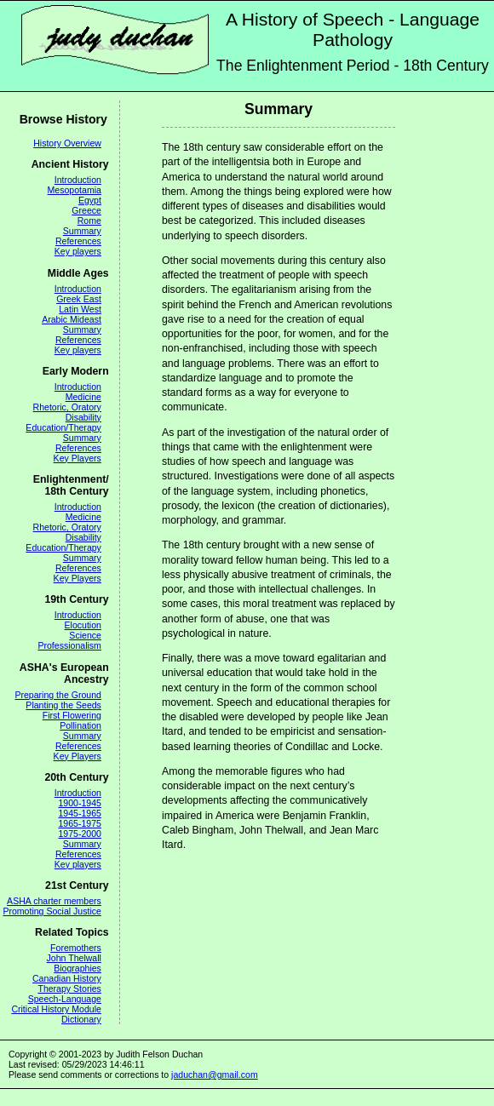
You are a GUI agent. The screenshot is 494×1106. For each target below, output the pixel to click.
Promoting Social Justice (52, 911)
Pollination (80, 725)
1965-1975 (79, 823)
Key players (78, 251)
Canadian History (66, 978)
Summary (82, 231)
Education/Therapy (63, 427)
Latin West (80, 309)
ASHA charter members (54, 901)
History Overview (67, 143)
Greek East (78, 299)
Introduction (78, 180)
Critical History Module (56, 1009)
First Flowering (72, 715)
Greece (86, 210)
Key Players (77, 458)
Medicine (83, 397)
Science (85, 635)
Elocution (83, 625)
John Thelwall (74, 958)
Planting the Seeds (63, 705)
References (78, 241)
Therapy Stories (69, 988)
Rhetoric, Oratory (67, 407)
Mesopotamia (74, 190)
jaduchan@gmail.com (214, 1074)
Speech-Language (64, 999)
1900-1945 (79, 803)
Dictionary (81, 1019)
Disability (83, 417)
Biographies (77, 968)
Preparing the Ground (57, 695)
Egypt (89, 200)
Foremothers (75, 948)
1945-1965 (79, 813)
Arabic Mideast (71, 319)
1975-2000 (79, 833)
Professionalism (69, 645)
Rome (89, 220)
